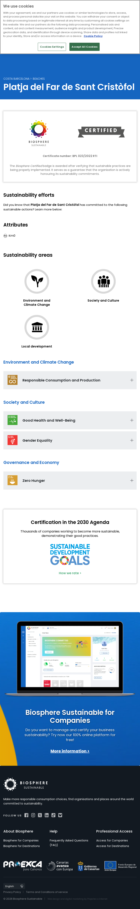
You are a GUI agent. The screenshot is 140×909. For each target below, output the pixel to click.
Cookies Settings (52, 47)
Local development (36, 346)
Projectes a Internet (97, 898)
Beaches (39, 79)
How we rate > (70, 573)
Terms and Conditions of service (47, 892)
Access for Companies (112, 840)
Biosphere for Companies (21, 840)
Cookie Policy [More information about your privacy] (93, 36)
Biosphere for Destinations (21, 846)
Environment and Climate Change (36, 302)
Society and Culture (103, 300)
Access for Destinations (112, 846)
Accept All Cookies (84, 47)
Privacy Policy (12, 892)
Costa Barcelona (16, 79)
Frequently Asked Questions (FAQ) (69, 842)
